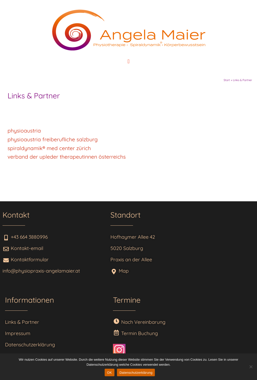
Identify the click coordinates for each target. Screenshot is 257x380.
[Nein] (250, 366)
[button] (128, 61)
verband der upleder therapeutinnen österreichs (67, 156)
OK (109, 372)
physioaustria (24, 130)
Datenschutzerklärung (135, 372)
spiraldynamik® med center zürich (49, 148)
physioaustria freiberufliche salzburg (53, 139)
